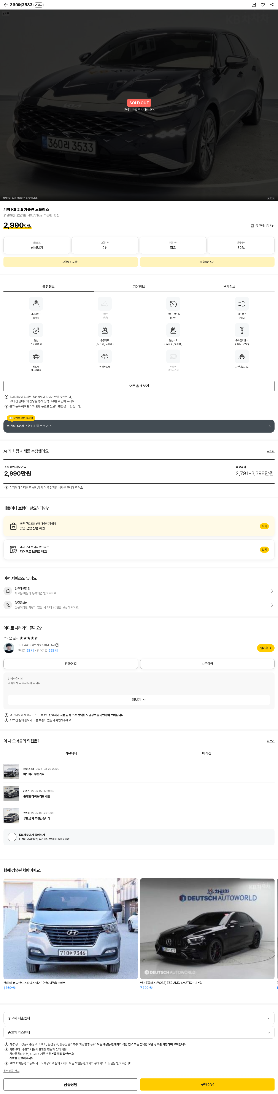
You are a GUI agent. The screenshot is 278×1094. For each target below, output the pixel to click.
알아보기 (139, 526)
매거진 (206, 753)
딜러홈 (264, 648)
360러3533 (27, 4)
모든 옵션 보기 (139, 386)
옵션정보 (49, 287)
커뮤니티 (71, 753)
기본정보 (139, 287)
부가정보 (229, 287)
